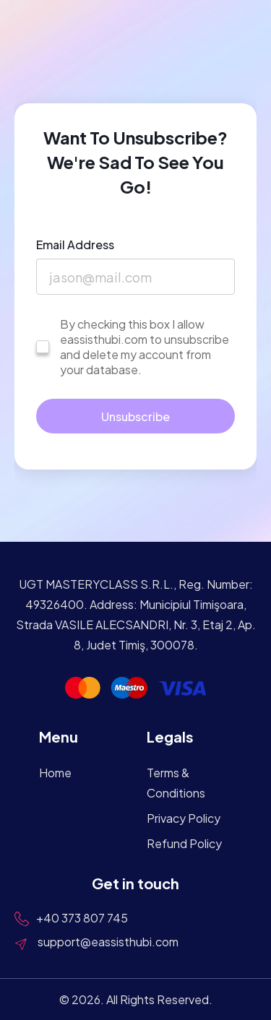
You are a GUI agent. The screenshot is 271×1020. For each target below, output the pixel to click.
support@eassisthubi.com (108, 941)
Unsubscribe (135, 416)
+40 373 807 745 (82, 917)
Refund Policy (184, 843)
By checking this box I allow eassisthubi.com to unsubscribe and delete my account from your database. (144, 346)
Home (55, 772)
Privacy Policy (183, 818)
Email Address (75, 244)
